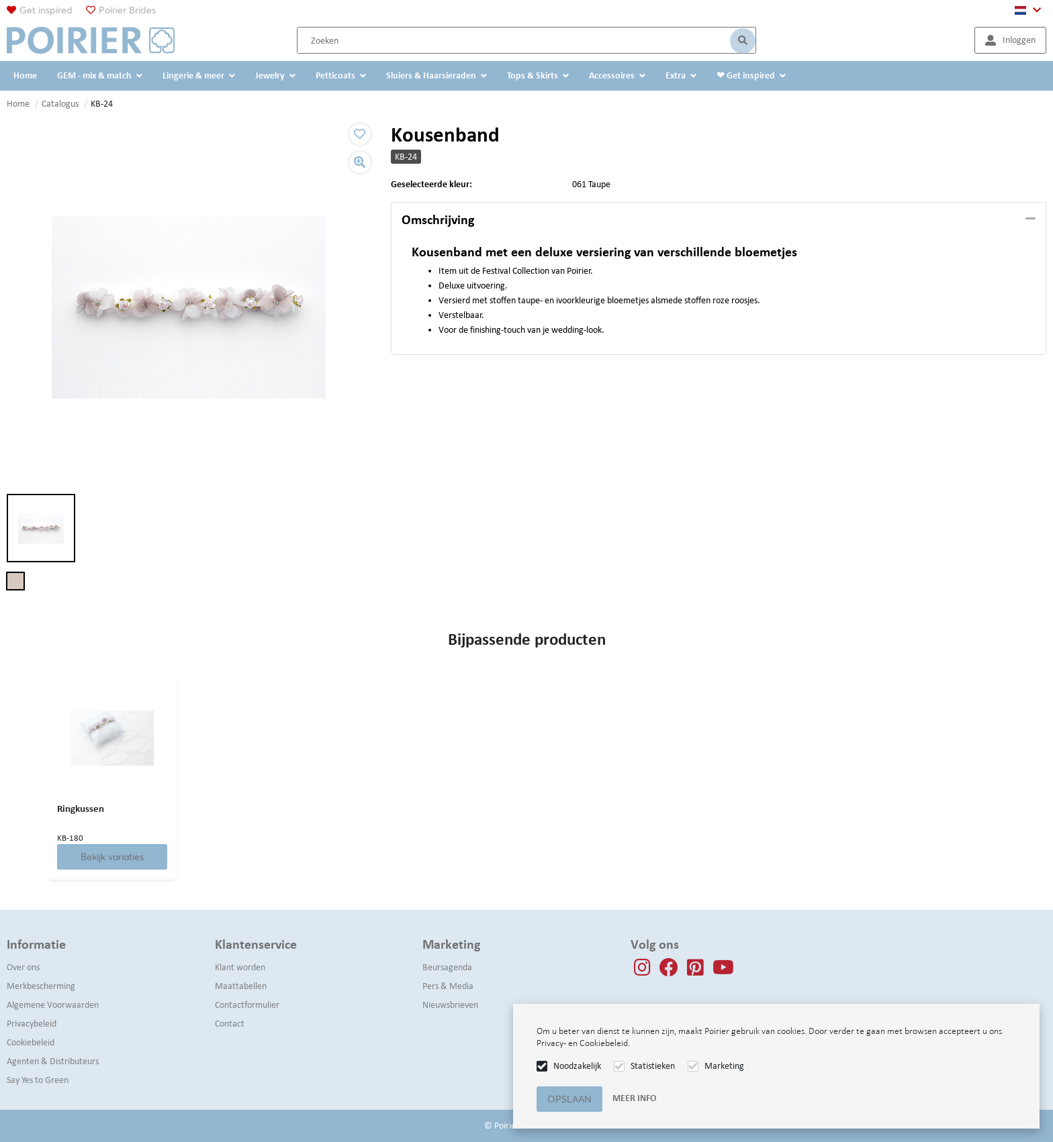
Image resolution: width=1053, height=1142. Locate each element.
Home (18, 104)
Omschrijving (438, 219)
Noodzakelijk (577, 1066)
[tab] (719, 220)
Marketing (724, 1066)
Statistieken (653, 1066)
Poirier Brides (127, 10)
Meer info (634, 1098)
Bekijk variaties (112, 857)
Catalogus (60, 104)
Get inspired (46, 10)
